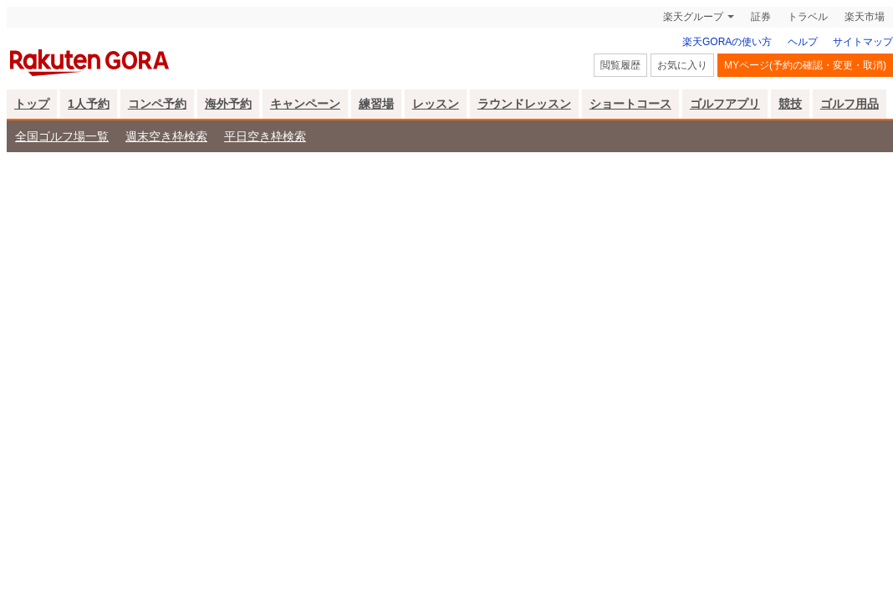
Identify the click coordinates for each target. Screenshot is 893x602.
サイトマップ (863, 42)
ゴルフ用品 (849, 103)
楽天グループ (693, 17)
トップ (31, 103)
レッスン (435, 103)
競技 (790, 103)
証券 (761, 17)
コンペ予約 (157, 103)
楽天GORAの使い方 (727, 42)
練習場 (376, 103)
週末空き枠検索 (166, 136)
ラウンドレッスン (524, 103)
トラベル (808, 17)
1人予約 (89, 103)
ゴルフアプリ (725, 103)
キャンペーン (305, 103)
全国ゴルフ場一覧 (62, 136)
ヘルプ (803, 42)
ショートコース (630, 103)
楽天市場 (865, 17)
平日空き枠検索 (265, 136)
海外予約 (228, 103)
